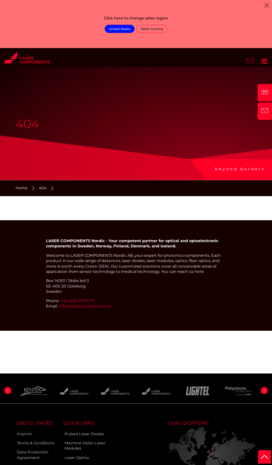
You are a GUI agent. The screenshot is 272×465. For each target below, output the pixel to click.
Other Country (152, 29)
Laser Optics (77, 457)
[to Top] (264, 457)
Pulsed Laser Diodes (84, 434)
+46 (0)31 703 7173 (77, 301)
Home (22, 188)
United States (119, 29)
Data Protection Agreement (32, 455)
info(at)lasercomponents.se (84, 306)
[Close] (267, 5)
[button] (7, 390)
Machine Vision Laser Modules (85, 446)
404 (43, 188)
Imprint (24, 434)
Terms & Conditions (35, 443)
